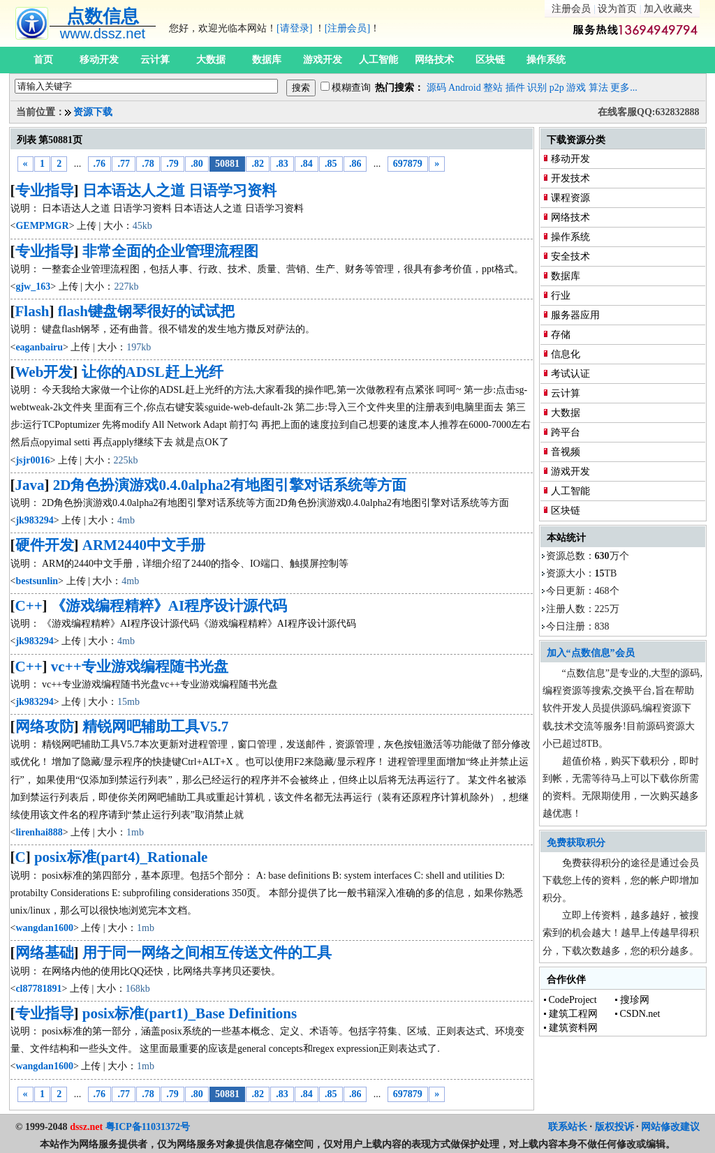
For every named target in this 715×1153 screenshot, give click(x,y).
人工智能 (378, 59)
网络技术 (434, 59)
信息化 (565, 354)
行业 (560, 295)
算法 (598, 87)
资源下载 (92, 112)
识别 (537, 87)
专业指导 (44, 190)
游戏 (576, 87)
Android (464, 87)
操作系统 (546, 59)
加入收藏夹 (668, 8)
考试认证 (570, 374)
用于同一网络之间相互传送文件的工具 (207, 952)
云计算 (155, 59)
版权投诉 (614, 1127)
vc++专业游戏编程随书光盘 (139, 666)
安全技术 (570, 256)
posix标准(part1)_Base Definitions (189, 1013)
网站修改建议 (670, 1127)
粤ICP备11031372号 (147, 1127)
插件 (515, 87)
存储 (560, 334)
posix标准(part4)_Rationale (121, 857)
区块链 (490, 59)
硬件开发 (44, 545)
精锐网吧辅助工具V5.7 (155, 726)
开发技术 (570, 178)
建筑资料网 (573, 1027)
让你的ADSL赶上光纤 (152, 372)
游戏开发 (322, 59)
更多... (623, 87)
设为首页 (617, 8)
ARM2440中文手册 (143, 545)
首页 (43, 59)
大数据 (211, 59)
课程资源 (570, 198)
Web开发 (44, 372)
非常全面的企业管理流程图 (170, 251)
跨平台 (565, 432)
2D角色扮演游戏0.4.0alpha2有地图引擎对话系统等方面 (229, 485)
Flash (32, 311)
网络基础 (44, 952)
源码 (436, 87)
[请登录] (294, 28)
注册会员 (571, 8)
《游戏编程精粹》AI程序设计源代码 (169, 605)
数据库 (266, 59)
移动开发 (99, 59)
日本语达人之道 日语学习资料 (179, 190)
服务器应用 (575, 315)
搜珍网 (634, 1000)
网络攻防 (44, 726)
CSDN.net (640, 1014)
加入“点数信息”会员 (591, 653)
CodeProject (573, 1000)
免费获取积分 (576, 843)
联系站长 (567, 1127)
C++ (29, 605)
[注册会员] (347, 28)
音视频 (565, 452)
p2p (557, 87)
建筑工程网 (573, 1014)
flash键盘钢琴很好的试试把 (146, 311)
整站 (493, 87)
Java (30, 485)
